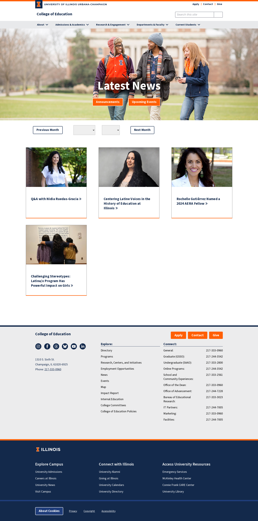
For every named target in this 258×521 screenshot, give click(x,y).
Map (103, 387)
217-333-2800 (214, 363)
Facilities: (169, 420)
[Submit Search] (218, 15)
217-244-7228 (214, 391)
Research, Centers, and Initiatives (121, 363)
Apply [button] (196, 4)
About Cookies (49, 511)
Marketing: (170, 413)
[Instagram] (38, 348)
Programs (107, 357)
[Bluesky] (65, 348)
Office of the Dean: (174, 385)
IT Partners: (170, 407)
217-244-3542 (214, 357)
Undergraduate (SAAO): (177, 363)
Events (105, 381)
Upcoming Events (144, 102)
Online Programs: (174, 369)
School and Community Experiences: (178, 377)
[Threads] (56, 348)
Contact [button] (208, 4)
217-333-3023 (214, 397)
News (104, 375)
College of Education (54, 14)
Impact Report (110, 393)
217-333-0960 (52, 369)
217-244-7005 (214, 407)
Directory (106, 350)
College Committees (113, 405)
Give (219, 4)
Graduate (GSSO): (174, 357)
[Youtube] (74, 348)
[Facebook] (47, 348)
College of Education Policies (119, 411)
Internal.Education (112, 399)
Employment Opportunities (117, 369)
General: (168, 350)
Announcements (107, 102)
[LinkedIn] (83, 348)
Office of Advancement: (177, 391)
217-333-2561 (214, 375)
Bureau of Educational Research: (177, 399)
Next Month (142, 130)
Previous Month (48, 130)
